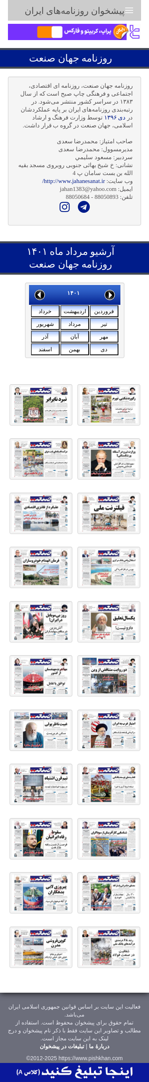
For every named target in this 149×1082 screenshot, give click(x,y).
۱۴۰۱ (73, 293)
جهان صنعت (54, 58)
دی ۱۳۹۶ (115, 117)
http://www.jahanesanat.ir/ (73, 181)
